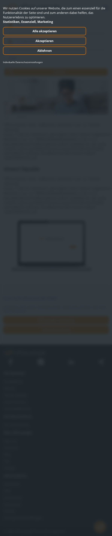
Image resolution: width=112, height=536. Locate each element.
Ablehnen (44, 51)
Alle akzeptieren (45, 31)
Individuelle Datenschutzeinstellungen (23, 62)
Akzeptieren (45, 41)
